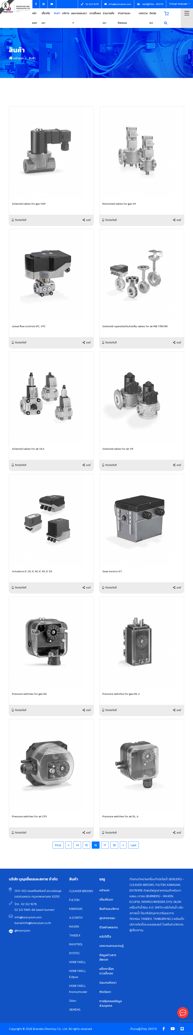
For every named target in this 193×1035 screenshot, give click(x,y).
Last (133, 845)
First (58, 845)
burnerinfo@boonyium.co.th (33, 923)
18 (114, 845)
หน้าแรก (16, 58)
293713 (152, 1029)
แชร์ (87, 220)
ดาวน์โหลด (95, 13)
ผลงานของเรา (79, 13)
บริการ (65, 13)
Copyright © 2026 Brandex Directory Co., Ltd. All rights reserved (50, 1029)
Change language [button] (178, 3)
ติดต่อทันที (19, 220)
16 (95, 845)
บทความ (143, 13)
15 (86, 845)
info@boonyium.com (28, 917)
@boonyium (22, 930)
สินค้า (57, 13)
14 (77, 845)
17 (105, 845)
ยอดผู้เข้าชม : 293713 (150, 4)
